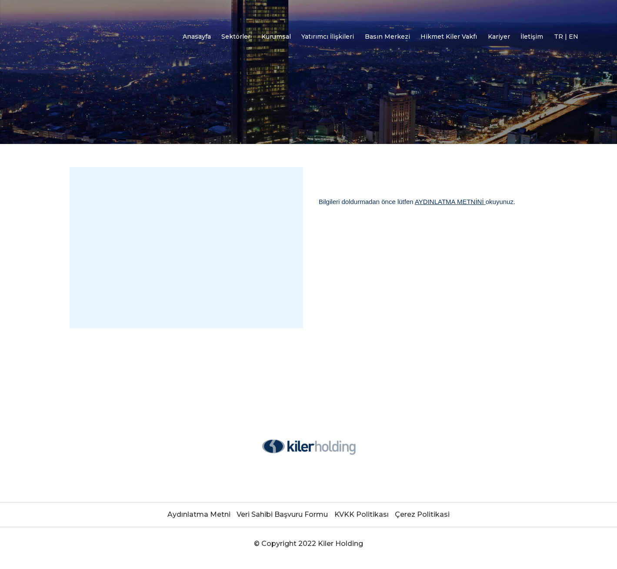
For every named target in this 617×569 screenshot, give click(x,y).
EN (573, 36)
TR (559, 36)
